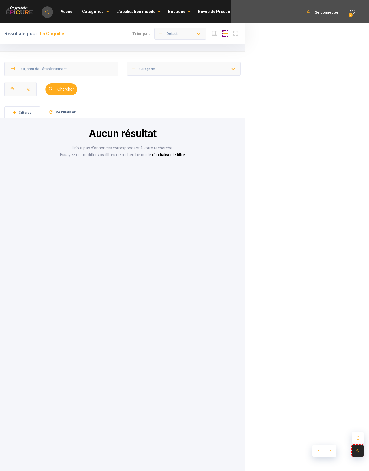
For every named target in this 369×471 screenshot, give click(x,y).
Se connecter (322, 12)
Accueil (68, 11)
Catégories (95, 11)
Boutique (179, 11)
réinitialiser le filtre (168, 154)
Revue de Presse (214, 11)
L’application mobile (138, 11)
